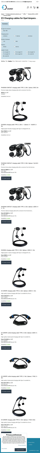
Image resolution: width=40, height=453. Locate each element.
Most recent (18, 61)
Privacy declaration (22, 445)
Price (13, 61)
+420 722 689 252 (10, 1)
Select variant (6, 178)
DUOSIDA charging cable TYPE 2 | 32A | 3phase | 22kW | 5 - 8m (18, 250)
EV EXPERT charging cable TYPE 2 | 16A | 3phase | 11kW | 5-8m (18, 420)
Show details (4, 448)
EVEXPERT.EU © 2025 (34, 450)
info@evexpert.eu (27, 1)
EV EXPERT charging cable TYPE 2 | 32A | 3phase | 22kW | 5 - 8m (18, 291)
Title (6, 61)
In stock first (24, 61)
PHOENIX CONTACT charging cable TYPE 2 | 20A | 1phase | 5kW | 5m (19, 87)
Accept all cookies (20, 449)
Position (10, 61)
